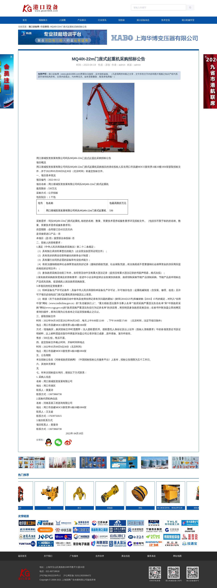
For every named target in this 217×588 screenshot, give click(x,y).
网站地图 (177, 556)
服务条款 (151, 556)
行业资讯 (102, 20)
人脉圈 (62, 20)
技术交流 (165, 20)
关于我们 (48, 556)
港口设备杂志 (143, 20)
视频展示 (43, 20)
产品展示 (82, 20)
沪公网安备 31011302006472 (77, 575)
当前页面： (23, 26)
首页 (25, 20)
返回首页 (22, 556)
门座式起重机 (89, 158)
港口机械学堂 (188, 20)
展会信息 (125, 556)
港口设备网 (34, 26)
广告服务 (74, 556)
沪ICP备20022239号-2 (50, 575)
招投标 (121, 20)
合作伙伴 (100, 556)
